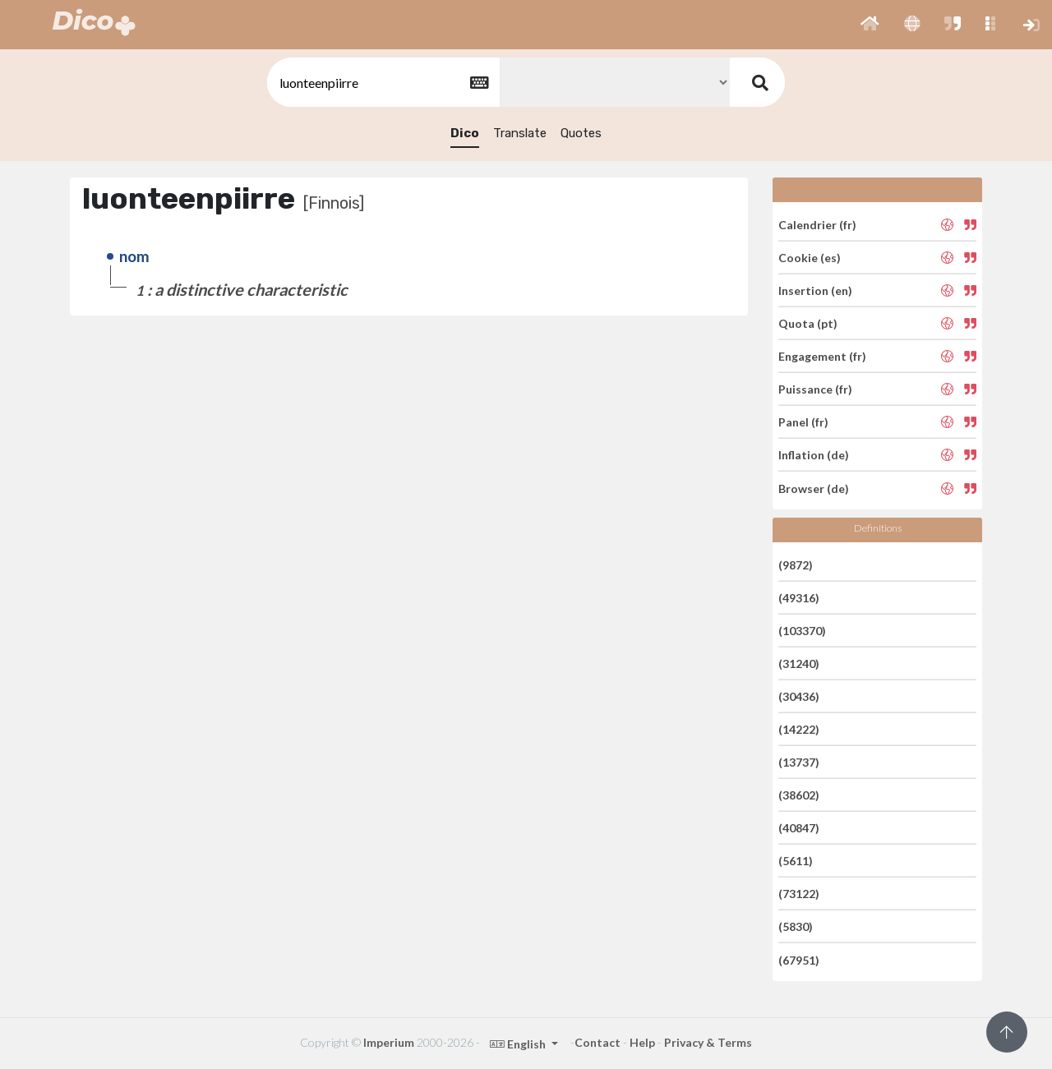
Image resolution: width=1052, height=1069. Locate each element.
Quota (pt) (807, 323)
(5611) (795, 861)
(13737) (798, 762)
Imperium (388, 1042)
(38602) (798, 795)
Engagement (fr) (822, 356)
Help (642, 1042)
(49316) (798, 598)
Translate (520, 133)
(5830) (795, 926)
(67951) (798, 959)
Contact (597, 1042)
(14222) (798, 729)
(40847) (798, 828)
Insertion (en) (815, 290)
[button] (870, 24)
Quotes (581, 133)
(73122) (798, 894)
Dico (464, 133)
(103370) (802, 631)
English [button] (519, 1044)
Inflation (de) (813, 455)
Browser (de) (813, 488)
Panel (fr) (803, 422)
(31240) (798, 663)
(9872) (795, 564)
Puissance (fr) (815, 389)
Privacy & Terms (708, 1042)
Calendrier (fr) (817, 224)
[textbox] (382, 82)
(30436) (798, 696)
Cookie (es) (809, 258)
